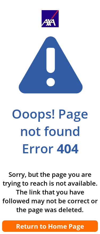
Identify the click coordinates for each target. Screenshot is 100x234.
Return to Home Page (50, 226)
